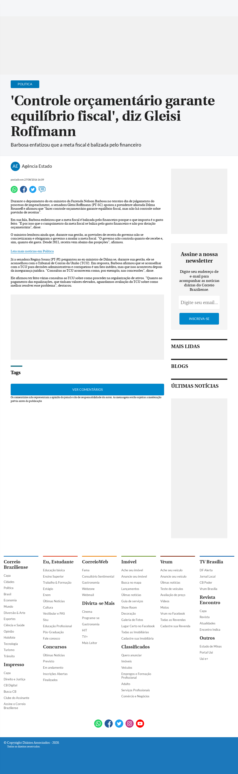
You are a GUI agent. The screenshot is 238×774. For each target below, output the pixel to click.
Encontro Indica (210, 629)
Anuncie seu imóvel (134, 576)
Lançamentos (130, 589)
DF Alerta (206, 570)
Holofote (9, 637)
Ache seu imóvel (132, 570)
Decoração (128, 613)
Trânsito (9, 656)
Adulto (125, 684)
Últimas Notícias (54, 601)
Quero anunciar (131, 655)
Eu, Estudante (58, 562)
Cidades (9, 582)
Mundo (8, 606)
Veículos (126, 667)
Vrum (166, 562)
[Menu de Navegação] (12, 6)
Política (8, 588)
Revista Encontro (210, 600)
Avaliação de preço (172, 595)
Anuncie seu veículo (173, 576)
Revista (205, 617)
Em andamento (53, 667)
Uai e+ (204, 659)
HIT (84, 630)
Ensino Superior (53, 576)
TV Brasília (211, 562)
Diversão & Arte (14, 613)
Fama (85, 570)
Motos (164, 607)
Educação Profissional (57, 626)
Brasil (7, 594)
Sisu (45, 620)
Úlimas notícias (131, 595)
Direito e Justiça (14, 679)
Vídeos (164, 601)
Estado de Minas (211, 646)
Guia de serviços (132, 601)
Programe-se (90, 618)
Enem (47, 595)
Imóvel (128, 562)
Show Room (129, 607)
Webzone (88, 589)
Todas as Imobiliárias (135, 632)
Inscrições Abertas (55, 674)
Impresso (14, 664)
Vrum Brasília (208, 589)
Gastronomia (90, 582)
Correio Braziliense (16, 564)
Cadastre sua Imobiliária (137, 638)
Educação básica (54, 570)
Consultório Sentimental (98, 576)
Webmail (88, 595)
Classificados (135, 647)
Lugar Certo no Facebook (138, 626)
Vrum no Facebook (172, 613)
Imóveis (126, 661)
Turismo (9, 650)
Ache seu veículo (171, 570)
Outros (207, 638)
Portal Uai (206, 652)
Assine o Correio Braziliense (15, 706)
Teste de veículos (171, 589)
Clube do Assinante (16, 698)
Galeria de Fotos (132, 620)
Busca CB (10, 691)
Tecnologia (11, 644)
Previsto (48, 661)
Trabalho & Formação (57, 582)
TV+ (85, 636)
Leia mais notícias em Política (32, 251)
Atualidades (207, 623)
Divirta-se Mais (98, 603)
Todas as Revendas (173, 620)
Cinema (87, 611)
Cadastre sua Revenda (175, 626)
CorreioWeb (95, 562)
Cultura (48, 607)
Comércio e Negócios (135, 696)
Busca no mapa (131, 582)
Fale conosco (51, 638)
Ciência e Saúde (14, 625)
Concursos (54, 647)
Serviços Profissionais (135, 690)
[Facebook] (204, 8)
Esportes (10, 619)
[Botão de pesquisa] (26, 6)
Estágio (48, 589)
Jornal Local (207, 576)
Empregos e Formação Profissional (136, 676)
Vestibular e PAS (54, 613)
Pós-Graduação (53, 632)
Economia (10, 600)
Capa (7, 575)
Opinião (9, 631)
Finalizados (50, 680)
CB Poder (206, 582)
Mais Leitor (89, 643)
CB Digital (10, 685)
